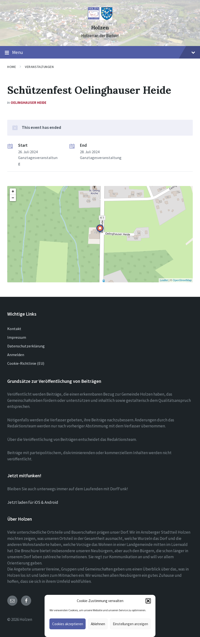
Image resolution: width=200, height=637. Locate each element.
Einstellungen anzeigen (130, 624)
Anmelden (15, 354)
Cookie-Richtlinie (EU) (25, 363)
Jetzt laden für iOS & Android (32, 502)
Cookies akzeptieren (67, 624)
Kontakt (14, 328)
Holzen (100, 27)
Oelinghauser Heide (28, 102)
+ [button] (13, 191)
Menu (100, 52)
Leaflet (164, 280)
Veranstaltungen (39, 67)
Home (11, 67)
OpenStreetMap (182, 280)
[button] (148, 600)
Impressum (16, 337)
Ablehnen (98, 624)
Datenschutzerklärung (26, 346)
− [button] (13, 198)
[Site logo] (100, 18)
